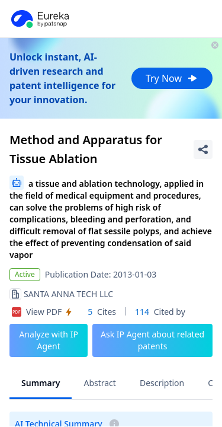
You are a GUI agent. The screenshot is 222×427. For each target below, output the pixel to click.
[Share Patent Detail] (203, 149)
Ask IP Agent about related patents (152, 340)
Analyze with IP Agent (48, 340)
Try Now (172, 78)
